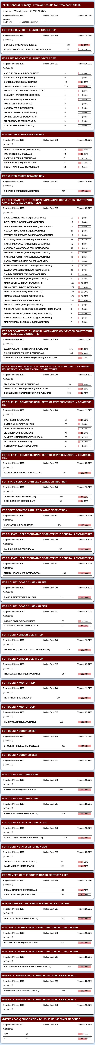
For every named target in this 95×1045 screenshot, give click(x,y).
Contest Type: (28, 22)
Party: (5, 22)
